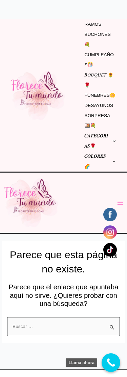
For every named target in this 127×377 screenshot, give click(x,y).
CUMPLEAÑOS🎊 (99, 59)
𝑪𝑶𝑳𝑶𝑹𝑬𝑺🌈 (99, 161)
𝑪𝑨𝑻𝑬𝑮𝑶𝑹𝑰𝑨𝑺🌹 (99, 141)
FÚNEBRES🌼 (99, 95)
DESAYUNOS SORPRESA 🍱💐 (98, 115)
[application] (112, 141)
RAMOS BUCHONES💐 (97, 34)
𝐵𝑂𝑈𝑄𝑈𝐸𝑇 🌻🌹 (98, 80)
